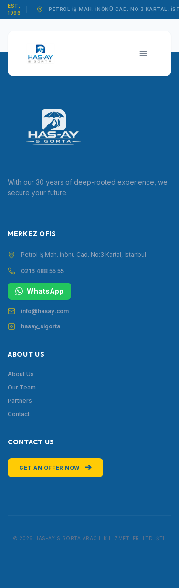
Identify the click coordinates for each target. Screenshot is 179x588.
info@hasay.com (45, 311)
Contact (19, 414)
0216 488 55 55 (42, 270)
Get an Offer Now (55, 467)
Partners (20, 400)
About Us (21, 374)
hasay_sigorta (40, 326)
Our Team (22, 387)
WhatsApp (39, 291)
